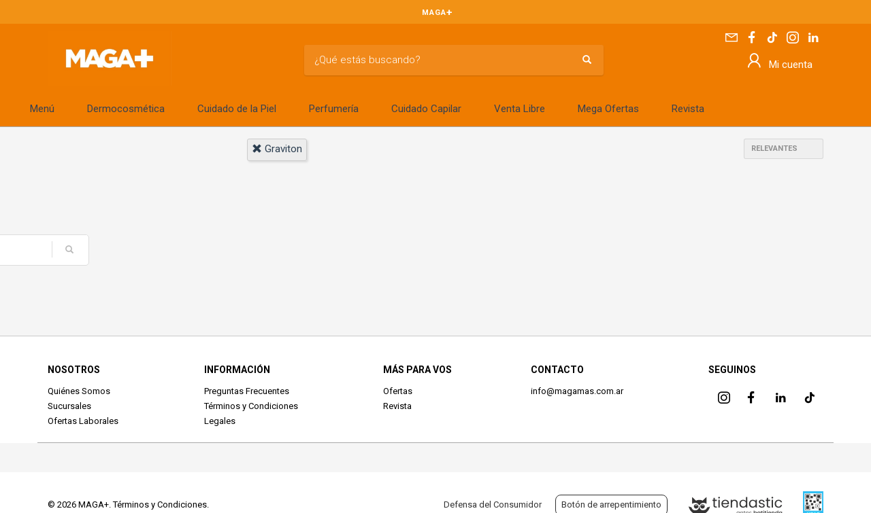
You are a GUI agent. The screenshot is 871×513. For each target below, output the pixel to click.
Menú (42, 109)
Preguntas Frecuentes (246, 391)
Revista (688, 109)
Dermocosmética (126, 109)
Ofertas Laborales (83, 421)
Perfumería (334, 109)
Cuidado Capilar (426, 109)
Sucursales (69, 406)
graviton (277, 149)
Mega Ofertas (608, 109)
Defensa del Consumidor (493, 504)
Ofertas (397, 391)
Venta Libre (519, 109)
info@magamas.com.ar (577, 391)
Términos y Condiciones (251, 406)
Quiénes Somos (79, 391)
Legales (219, 421)
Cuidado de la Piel (236, 109)
